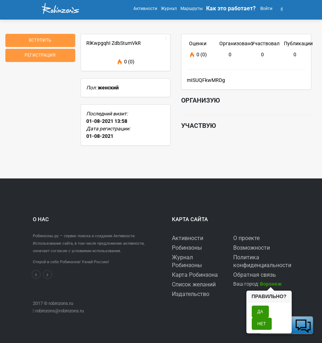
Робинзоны (187, 247)
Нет (261, 323)
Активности (187, 238)
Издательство (190, 294)
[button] (282, 8)
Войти (265, 8)
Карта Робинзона (195, 274)
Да (260, 311)
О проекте (246, 238)
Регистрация (40, 55)
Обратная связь (254, 274)
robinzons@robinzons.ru (59, 310)
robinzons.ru (60, 303)
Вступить (40, 40)
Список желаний (194, 284)
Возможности (251, 247)
